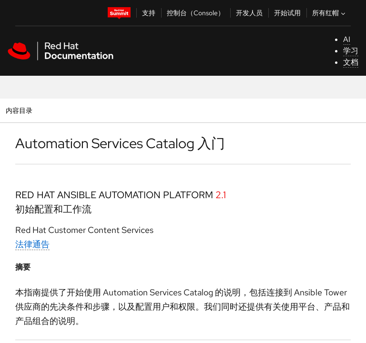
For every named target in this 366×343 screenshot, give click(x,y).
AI (346, 39)
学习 (350, 51)
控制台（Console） (195, 13)
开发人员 (249, 13)
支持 (148, 13)
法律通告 (32, 244)
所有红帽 (329, 13)
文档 (350, 62)
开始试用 (287, 13)
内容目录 (18, 110)
